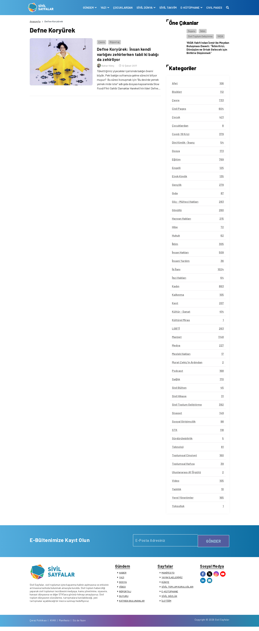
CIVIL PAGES (213, 7)
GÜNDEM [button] (87, 7)
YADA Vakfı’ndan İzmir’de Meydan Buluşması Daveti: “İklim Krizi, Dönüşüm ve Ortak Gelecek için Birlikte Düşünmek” (208, 48)
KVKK (197, 624)
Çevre (100, 40)
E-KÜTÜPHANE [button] (188, 7)
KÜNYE (165, 583)
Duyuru (191, 31)
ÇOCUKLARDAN (121, 7)
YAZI (121, 578)
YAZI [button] (102, 7)
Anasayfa (35, 21)
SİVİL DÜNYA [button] (143, 7)
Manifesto (208, 624)
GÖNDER (213, 540)
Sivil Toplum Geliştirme (200, 36)
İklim (202, 31)
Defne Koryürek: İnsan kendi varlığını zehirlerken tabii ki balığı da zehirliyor (128, 52)
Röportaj (113, 40)
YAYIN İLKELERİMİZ (172, 578)
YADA (220, 36)
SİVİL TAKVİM (166, 7)
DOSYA (123, 583)
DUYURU (123, 597)
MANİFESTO (168, 574)
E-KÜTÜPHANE (170, 592)
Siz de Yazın (222, 624)
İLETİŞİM (166, 602)
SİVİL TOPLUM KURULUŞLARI (177, 588)
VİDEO (122, 588)
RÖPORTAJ (125, 592)
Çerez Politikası (182, 624)
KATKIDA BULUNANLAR (132, 602)
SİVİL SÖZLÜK (169, 597)
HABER (122, 574)
